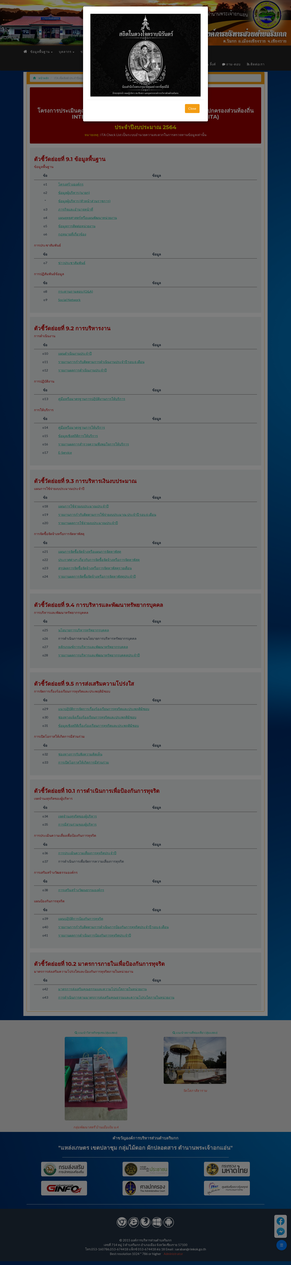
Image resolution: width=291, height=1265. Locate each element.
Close (192, 108)
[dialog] (145, 632)
